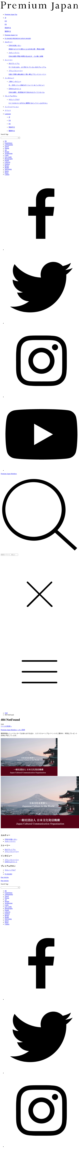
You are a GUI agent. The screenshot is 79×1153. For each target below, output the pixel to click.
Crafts (7, 155)
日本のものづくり (11, 862)
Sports (7, 171)
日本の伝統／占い (11, 839)
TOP (6, 713)
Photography (9, 159)
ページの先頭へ (6, 726)
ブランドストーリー (12, 851)
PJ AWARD (8, 874)
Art (6, 150)
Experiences (8, 143)
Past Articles (5, 877)
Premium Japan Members (9, 474)
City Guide (8, 157)
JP (5, 18)
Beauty (7, 166)
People (7, 160)
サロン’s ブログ (10, 870)
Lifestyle (7, 162)
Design (7, 152)
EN (6, 21)
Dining (7, 148)
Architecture (9, 153)
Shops (7, 173)
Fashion (7, 164)
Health (7, 167)
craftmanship (9, 145)
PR (6, 141)
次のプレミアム (10, 849)
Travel (7, 146)
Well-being (8, 169)
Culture (7, 174)
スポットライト (10, 841)
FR (6, 24)
